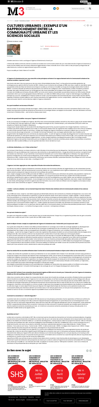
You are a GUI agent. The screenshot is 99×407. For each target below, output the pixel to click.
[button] (84, 25)
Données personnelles (32, 400)
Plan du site (12, 400)
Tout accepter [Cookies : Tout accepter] (51, 401)
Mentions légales (20, 400)
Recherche (47, 46)
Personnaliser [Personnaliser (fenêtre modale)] (83, 401)
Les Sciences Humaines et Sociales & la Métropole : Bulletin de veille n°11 (81, 360)
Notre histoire (23, 397)
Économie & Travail (24, 20)
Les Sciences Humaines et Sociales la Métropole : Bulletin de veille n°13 (38, 360)
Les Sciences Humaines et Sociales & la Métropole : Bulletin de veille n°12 (59, 360)
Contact (38, 397)
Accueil (16, 20)
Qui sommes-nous (13, 397)
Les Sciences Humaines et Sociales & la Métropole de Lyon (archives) (16, 360)
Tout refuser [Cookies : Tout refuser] (67, 401)
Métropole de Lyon (54, 46)
